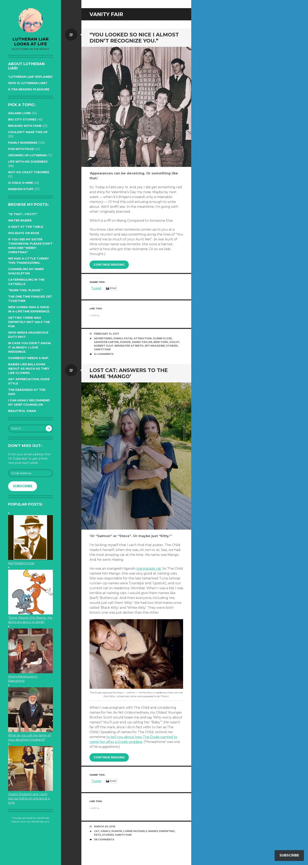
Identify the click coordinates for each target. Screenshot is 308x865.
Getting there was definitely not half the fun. (29, 322)
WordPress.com (40, 821)
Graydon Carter (106, 342)
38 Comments (104, 839)
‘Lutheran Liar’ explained (30, 77)
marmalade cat (148, 568)
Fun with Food (21, 149)
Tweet (96, 288)
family (118, 338)
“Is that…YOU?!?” (23, 214)
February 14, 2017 (106, 333)
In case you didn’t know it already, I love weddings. (29, 347)
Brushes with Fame (25, 126)
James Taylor (142, 342)
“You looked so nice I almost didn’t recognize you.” (134, 38)
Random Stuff (20, 189)
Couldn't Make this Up (28, 132)
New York (160, 342)
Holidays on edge (23, 233)
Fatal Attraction (138, 338)
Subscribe (22, 486)
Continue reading (109, 264)
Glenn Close (162, 338)
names (153, 831)
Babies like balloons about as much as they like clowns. (28, 368)
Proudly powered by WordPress (30, 817)
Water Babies (20, 220)
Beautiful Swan (22, 411)
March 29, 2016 (104, 826)
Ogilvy (174, 342)
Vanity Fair (102, 349)
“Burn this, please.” (25, 290)
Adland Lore (19, 113)
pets (97, 834)
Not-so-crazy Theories (28, 172)
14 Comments (104, 354)
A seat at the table (25, 227)
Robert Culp (103, 345)
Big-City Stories (22, 119)
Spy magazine (155, 345)
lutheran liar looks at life (30, 41)
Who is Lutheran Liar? (27, 83)
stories (172, 345)
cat (96, 831)
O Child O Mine (20, 183)
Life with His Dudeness (28, 161)
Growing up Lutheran (27, 155)
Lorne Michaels (135, 831)
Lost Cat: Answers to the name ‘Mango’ (129, 373)
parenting (167, 831)
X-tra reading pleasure (28, 89)
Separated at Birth (128, 345)
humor (125, 342)
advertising (103, 338)
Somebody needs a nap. (28, 358)
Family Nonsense (22, 143)
